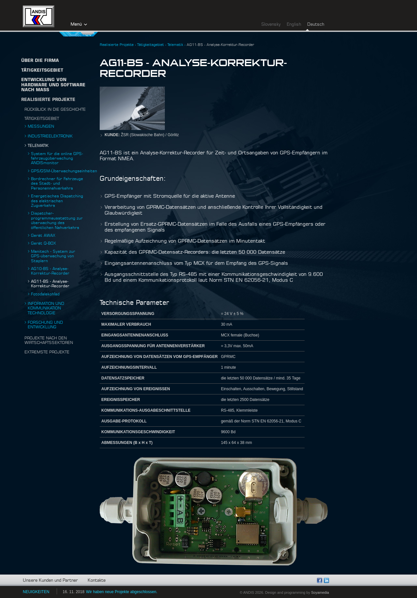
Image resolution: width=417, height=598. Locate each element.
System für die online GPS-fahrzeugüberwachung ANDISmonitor (57, 158)
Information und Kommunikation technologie (46, 308)
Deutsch (315, 24)
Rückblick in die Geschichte (55, 109)
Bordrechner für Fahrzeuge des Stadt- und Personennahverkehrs (57, 183)
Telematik (38, 146)
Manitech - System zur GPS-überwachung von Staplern (53, 256)
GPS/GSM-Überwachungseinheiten (64, 171)
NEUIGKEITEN (36, 592)
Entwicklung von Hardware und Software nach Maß (53, 85)
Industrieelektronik (50, 136)
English (294, 24)
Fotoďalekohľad (45, 294)
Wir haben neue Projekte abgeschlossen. (121, 592)
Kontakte (97, 580)
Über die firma (40, 61)
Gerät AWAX (43, 235)
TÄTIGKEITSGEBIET (42, 70)
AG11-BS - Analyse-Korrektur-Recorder (220, 45)
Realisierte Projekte (48, 100)
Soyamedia (320, 592)
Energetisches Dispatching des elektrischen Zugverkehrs (57, 200)
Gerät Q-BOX (43, 243)
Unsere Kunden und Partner (50, 580)
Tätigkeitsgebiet (41, 119)
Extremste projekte (46, 352)
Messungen (41, 126)
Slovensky (270, 24)
